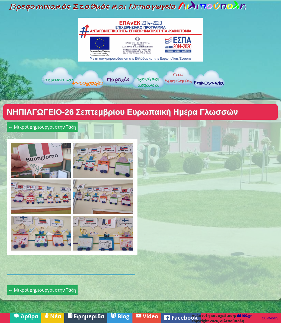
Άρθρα (25, 316)
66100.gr (244, 315)
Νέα (52, 316)
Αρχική (20, 81)
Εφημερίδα (85, 316)
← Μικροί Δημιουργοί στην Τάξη (42, 127)
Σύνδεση (270, 318)
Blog (119, 316)
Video (147, 316)
